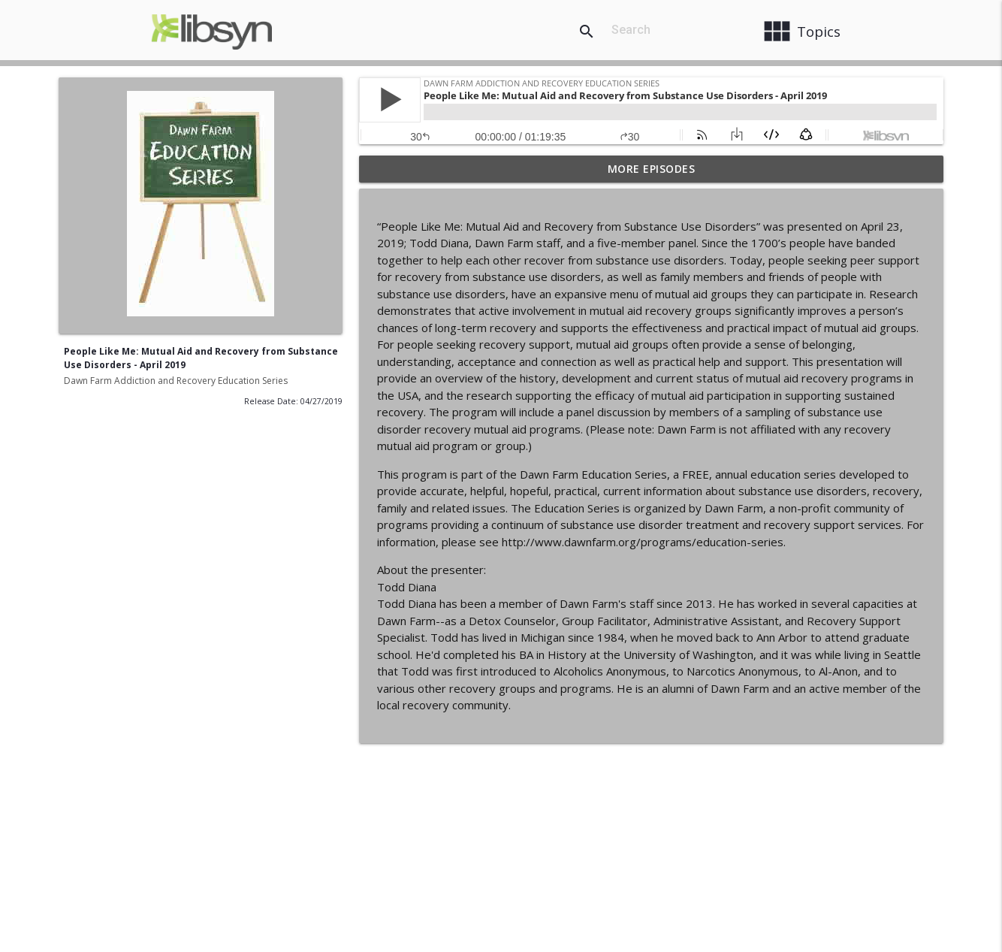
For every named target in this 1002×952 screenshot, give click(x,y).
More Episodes (652, 169)
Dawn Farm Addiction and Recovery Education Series (176, 380)
